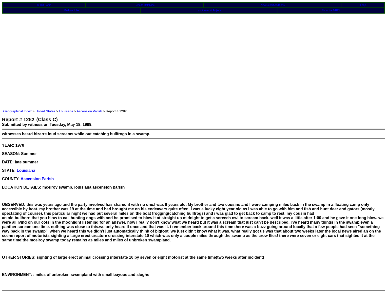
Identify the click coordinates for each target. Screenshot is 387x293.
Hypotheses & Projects (208, 10)
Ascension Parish (89, 111)
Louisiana (66, 111)
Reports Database (145, 5)
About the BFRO (331, 10)
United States (45, 111)
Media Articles (71, 10)
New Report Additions (273, 5)
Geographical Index (17, 111)
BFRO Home (44, 5)
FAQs (363, 5)
